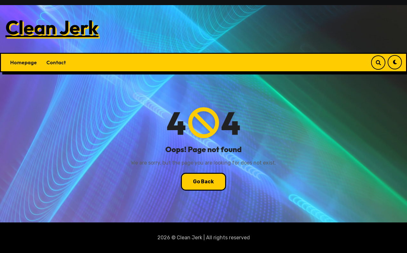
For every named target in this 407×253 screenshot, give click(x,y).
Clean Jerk (52, 27)
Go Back (203, 182)
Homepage (23, 62)
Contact (56, 62)
